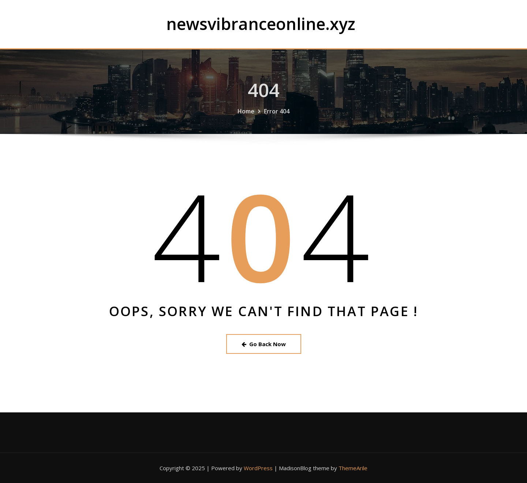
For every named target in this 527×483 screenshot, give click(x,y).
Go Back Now (264, 344)
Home (246, 115)
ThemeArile (353, 468)
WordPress (258, 468)
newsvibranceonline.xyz (260, 23)
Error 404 (276, 115)
